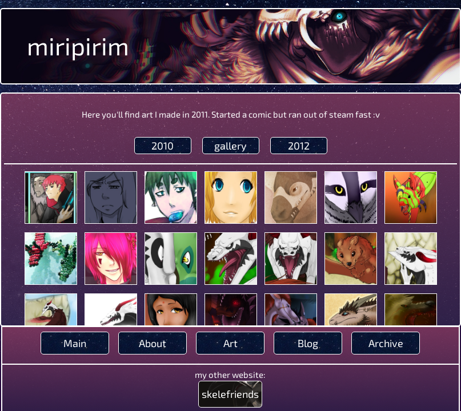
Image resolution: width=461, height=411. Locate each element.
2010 (162, 145)
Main (74, 343)
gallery (230, 145)
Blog (308, 343)
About (152, 343)
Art (230, 343)
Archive (385, 343)
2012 (299, 145)
